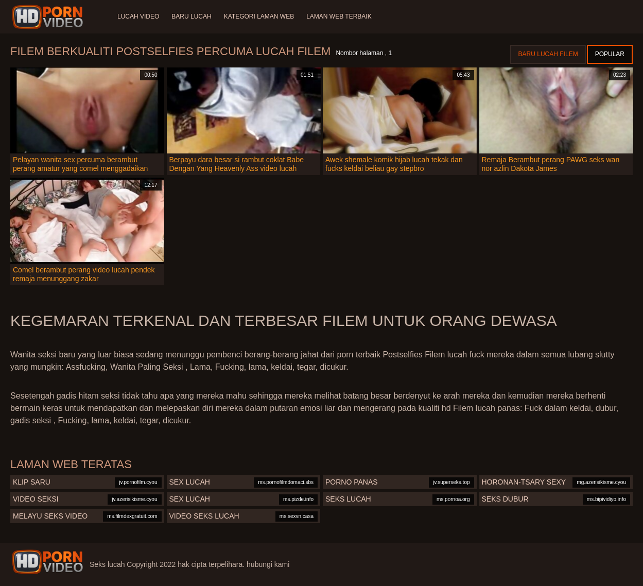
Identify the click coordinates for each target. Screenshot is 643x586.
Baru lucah (191, 16)
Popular (609, 54)
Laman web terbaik (338, 16)
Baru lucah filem (548, 54)
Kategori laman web (259, 16)
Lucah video (138, 16)
